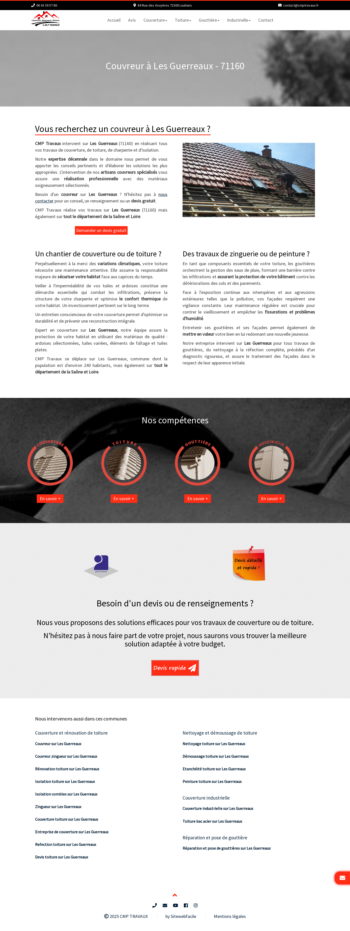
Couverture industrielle (206, 798)
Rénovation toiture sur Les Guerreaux (67, 768)
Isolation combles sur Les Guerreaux (66, 794)
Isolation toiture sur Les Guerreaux (65, 781)
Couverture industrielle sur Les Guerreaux (218, 808)
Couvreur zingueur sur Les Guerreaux (66, 756)
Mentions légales (230, 916)
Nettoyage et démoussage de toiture (220, 733)
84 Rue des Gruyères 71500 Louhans (165, 5)
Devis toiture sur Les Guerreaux (61, 856)
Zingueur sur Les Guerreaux (58, 806)
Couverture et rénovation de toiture (71, 733)
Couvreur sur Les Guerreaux (58, 743)
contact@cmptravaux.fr (301, 5)
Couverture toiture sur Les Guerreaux (66, 819)
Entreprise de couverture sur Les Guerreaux (71, 831)
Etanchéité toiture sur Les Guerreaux (214, 768)
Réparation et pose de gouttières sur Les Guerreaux (227, 848)
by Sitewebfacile (180, 916)
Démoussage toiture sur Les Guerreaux (216, 756)
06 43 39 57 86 (46, 5)
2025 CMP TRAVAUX (126, 916)
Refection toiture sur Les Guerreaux (65, 844)
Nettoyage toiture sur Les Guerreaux (214, 743)
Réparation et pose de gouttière (215, 838)
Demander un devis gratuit (101, 230)
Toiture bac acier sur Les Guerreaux (212, 821)
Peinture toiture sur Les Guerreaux (212, 781)
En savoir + (27, 498)
